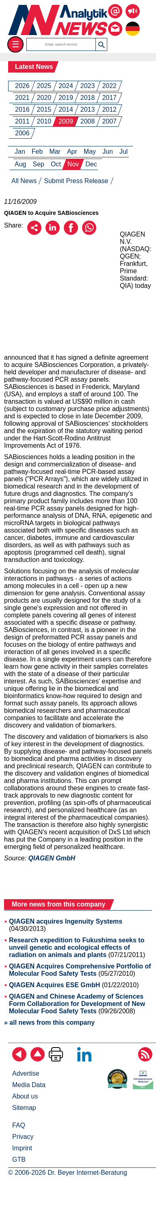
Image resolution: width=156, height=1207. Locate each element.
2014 (65, 109)
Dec (91, 164)
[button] (101, 44)
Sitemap (24, 1107)
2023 (87, 85)
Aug (20, 164)
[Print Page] (56, 1059)
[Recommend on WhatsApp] (89, 232)
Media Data (29, 1084)
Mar (55, 151)
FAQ (18, 1125)
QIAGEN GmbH (52, 858)
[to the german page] (133, 22)
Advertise (25, 1073)
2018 (87, 97)
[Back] (19, 1059)
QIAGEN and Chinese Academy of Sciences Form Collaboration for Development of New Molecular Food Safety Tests (77, 1004)
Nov (73, 164)
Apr (72, 151)
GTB (19, 1159)
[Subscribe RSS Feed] (145, 1059)
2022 (109, 85)
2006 (22, 133)
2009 (65, 121)
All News (24, 180)
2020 (44, 97)
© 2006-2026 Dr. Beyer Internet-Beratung (67, 1172)
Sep (38, 164)
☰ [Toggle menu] (16, 44)
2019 (65, 97)
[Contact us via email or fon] (115, 22)
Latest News (34, 66)
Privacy (22, 1136)
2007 (109, 121)
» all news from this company (49, 1022)
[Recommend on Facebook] (71, 232)
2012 (109, 109)
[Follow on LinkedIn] (84, 1059)
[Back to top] (37, 1059)
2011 (22, 121)
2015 (44, 109)
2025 (44, 85)
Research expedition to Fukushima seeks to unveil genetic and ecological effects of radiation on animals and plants (76, 947)
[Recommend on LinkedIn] (53, 232)
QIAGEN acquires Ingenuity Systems (65, 921)
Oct (56, 164)
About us (25, 1096)
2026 (22, 85)
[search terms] (61, 44)
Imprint (22, 1148)
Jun (107, 151)
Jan (20, 151)
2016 (22, 109)
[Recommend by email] (34, 232)
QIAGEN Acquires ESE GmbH (54, 985)
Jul (123, 151)
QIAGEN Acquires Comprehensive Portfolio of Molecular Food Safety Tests (80, 970)
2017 (109, 97)
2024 (65, 85)
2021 (22, 97)
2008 (87, 121)
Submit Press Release (76, 180)
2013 (87, 109)
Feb (37, 151)
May (90, 151)
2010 (44, 121)
